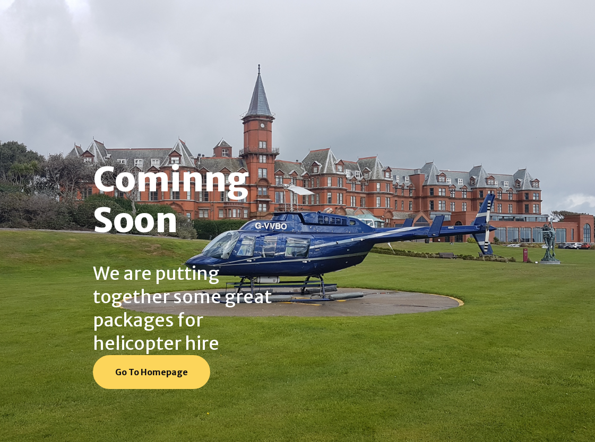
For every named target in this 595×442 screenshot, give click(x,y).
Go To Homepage (151, 372)
